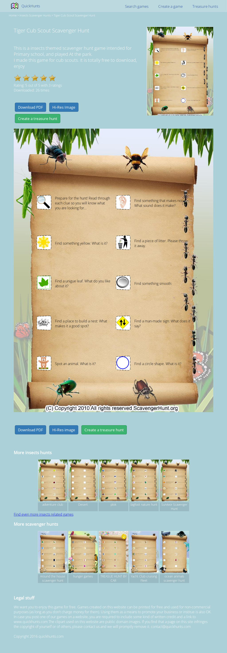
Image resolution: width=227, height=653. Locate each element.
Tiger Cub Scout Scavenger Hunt (74, 15)
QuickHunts (31, 6)
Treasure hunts (205, 6)
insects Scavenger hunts (35, 15)
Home (13, 15)
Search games (137, 6)
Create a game (170, 6)
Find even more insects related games (43, 514)
